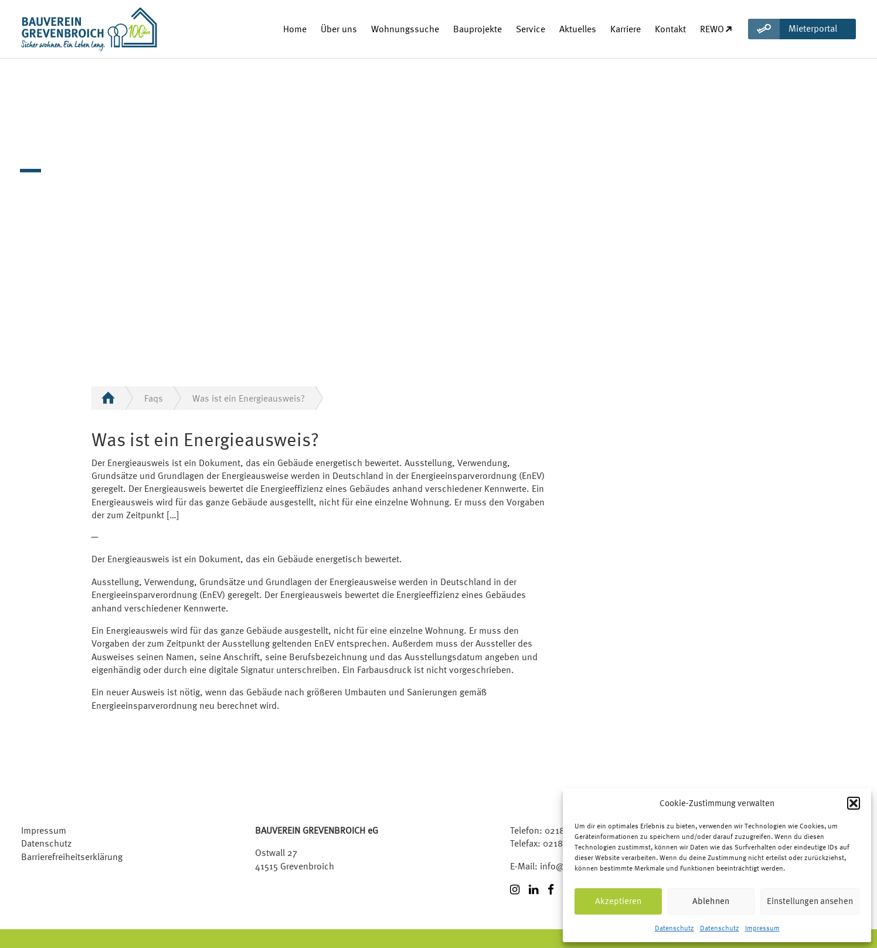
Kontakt (670, 28)
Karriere (625, 28)
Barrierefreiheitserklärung (72, 856)
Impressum (762, 928)
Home (295, 28)
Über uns (339, 28)
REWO (716, 28)
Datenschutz (674, 928)
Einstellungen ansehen (810, 901)
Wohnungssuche (405, 28)
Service (530, 28)
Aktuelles (577, 28)
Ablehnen (710, 901)
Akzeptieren (618, 901)
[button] (853, 803)
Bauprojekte (477, 28)
